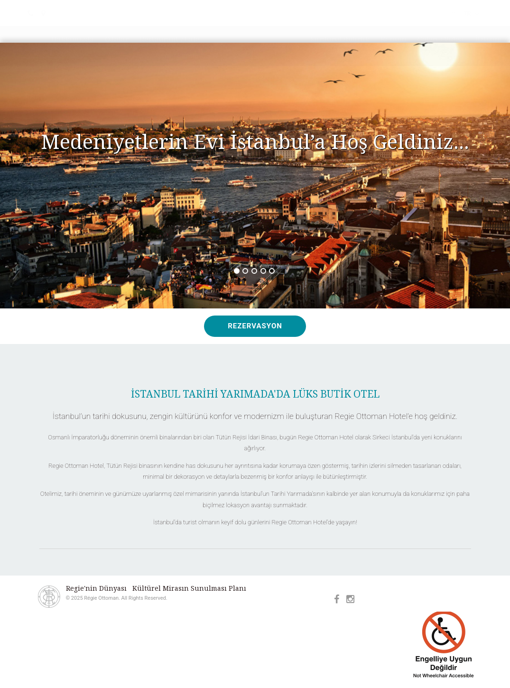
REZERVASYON (255, 326)
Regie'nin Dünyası (96, 588)
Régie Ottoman (255, 41)
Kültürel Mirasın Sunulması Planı (189, 588)
